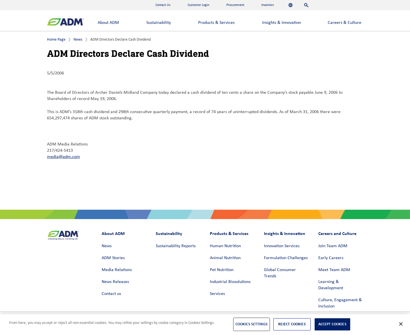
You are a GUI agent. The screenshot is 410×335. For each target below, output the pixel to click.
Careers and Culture (337, 233)
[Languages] (291, 5)
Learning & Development (330, 285)
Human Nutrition (225, 246)
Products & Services (216, 22)
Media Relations (117, 270)
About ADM (108, 22)
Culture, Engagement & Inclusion (340, 303)
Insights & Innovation (281, 22)
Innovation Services (282, 246)
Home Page (56, 40)
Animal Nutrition (225, 258)
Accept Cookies (332, 324)
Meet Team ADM (334, 270)
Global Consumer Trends (280, 273)
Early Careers (330, 258)
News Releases (115, 282)
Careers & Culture (344, 22)
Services (217, 294)
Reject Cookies (292, 324)
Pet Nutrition (221, 270)
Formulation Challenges (286, 258)
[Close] (401, 324)
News (77, 40)
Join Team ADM (332, 246)
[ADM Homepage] (65, 22)
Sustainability (158, 22)
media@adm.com (63, 157)
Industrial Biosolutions (230, 282)
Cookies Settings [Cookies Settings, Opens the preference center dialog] (251, 324)
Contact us (111, 294)
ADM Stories (113, 258)
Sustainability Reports (176, 246)
